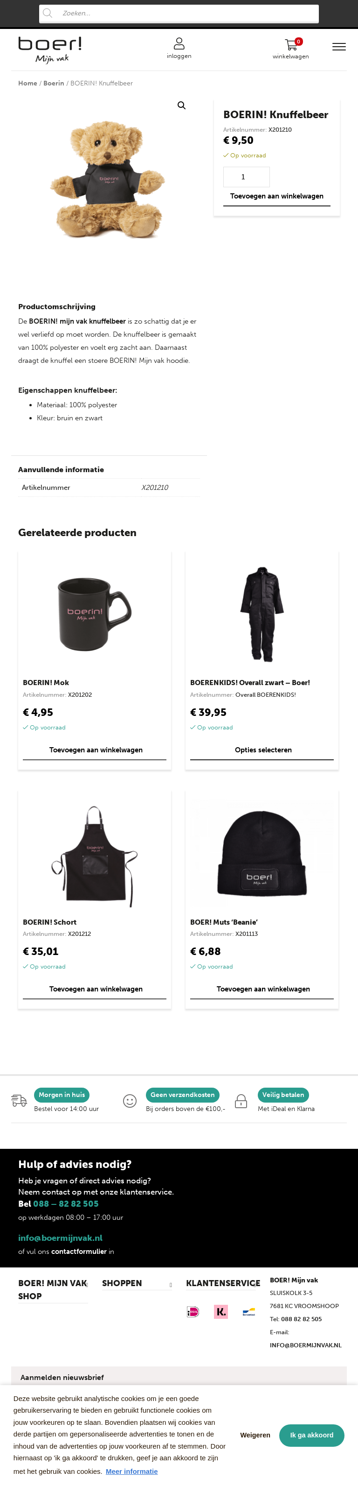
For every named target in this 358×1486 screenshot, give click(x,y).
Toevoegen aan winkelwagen (277, 196)
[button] (181, 105)
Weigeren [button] (256, 1435)
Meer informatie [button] (132, 1471)
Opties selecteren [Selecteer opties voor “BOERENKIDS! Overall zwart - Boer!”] (263, 750)
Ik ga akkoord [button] (312, 1435)
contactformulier (79, 1251)
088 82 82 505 (301, 1319)
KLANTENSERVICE (221, 1283)
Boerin (53, 83)
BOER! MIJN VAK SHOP (52, 1290)
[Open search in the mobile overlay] (179, 14)
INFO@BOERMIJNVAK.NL (306, 1345)
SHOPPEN (122, 1283)
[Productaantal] (246, 177)
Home (27, 83)
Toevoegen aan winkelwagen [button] (96, 750)
